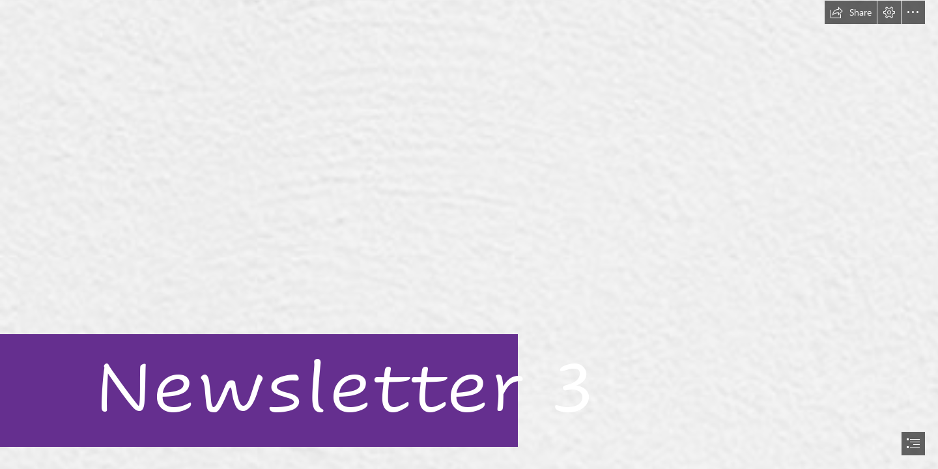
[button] (851, 12)
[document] (469, 234)
